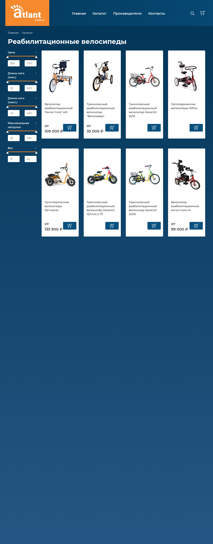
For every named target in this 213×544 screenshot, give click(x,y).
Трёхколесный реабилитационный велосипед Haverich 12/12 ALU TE (101, 208)
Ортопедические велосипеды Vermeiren (57, 206)
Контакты (156, 13)
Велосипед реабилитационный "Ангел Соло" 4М (59, 108)
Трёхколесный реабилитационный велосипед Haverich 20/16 (143, 208)
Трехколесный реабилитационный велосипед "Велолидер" (101, 110)
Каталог (99, 13)
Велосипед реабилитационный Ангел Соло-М (185, 206)
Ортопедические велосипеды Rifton (184, 106)
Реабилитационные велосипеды (67, 42)
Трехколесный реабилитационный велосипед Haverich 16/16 (143, 110)
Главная (79, 13)
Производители (127, 13)
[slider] (7, 57)
